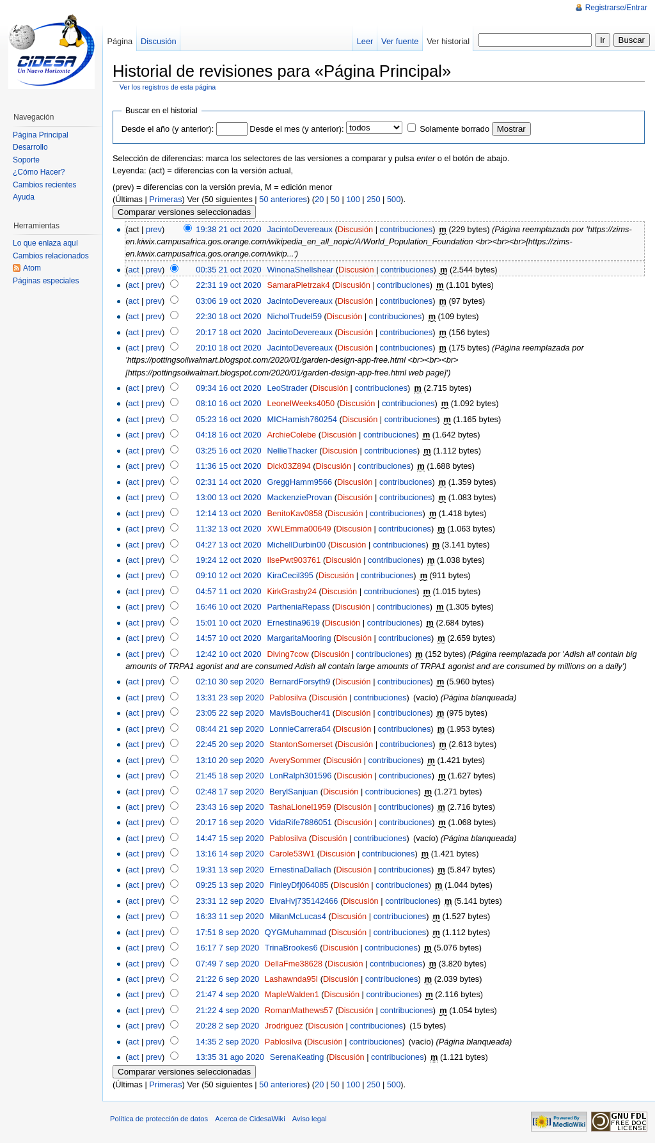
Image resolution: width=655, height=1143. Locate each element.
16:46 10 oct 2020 (228, 606)
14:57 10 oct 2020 (228, 638)
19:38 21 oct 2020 (228, 229)
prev (154, 229)
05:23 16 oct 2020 (228, 419)
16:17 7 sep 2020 (227, 947)
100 (352, 199)
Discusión (355, 229)
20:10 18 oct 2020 (228, 347)
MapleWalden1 (292, 994)
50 (335, 199)
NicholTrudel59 (294, 316)
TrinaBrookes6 (291, 947)
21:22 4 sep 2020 (227, 1010)
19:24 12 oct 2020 (228, 560)
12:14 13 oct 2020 (228, 513)
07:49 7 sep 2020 (227, 963)
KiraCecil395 (290, 575)
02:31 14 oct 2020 (228, 482)
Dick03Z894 (288, 466)
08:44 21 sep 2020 (230, 729)
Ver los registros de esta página (168, 87)
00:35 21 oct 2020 (228, 269)
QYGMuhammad (295, 932)
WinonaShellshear (300, 269)
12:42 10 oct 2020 (228, 654)
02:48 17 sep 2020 (230, 791)
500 (393, 199)
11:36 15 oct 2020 (228, 466)
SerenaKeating (297, 1057)
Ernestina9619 (293, 622)
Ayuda (24, 197)
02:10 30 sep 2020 (230, 681)
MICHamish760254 (302, 419)
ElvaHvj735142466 (303, 901)
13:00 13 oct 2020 (228, 497)
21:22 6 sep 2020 (227, 979)
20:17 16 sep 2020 (230, 822)
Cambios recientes (44, 184)
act (133, 269)
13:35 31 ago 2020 (230, 1057)
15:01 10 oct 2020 (228, 622)
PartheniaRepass (298, 606)
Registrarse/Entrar (616, 7)
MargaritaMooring (299, 638)
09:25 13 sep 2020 (230, 885)
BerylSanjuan (293, 791)
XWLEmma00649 (299, 528)
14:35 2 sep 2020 (227, 1041)
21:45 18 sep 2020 (230, 775)
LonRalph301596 (300, 775)
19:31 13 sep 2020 (230, 869)
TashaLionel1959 (300, 807)
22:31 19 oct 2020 (228, 285)
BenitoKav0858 (294, 513)
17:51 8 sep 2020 (227, 932)
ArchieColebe (291, 434)
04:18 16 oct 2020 (228, 434)
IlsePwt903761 (293, 560)
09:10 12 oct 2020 (228, 575)
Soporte (26, 159)
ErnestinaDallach (300, 869)
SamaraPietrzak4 (298, 285)
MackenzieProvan (299, 497)
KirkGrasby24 (292, 591)
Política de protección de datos (159, 1119)
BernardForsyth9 (299, 681)
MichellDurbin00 (296, 544)
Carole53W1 (292, 853)
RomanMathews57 (299, 1010)
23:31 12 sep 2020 (230, 901)
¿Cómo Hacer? (39, 172)
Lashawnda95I (291, 979)
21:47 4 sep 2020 (227, 994)
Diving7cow (287, 654)
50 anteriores (283, 199)
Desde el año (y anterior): (168, 129)
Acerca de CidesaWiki (250, 1119)
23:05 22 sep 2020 (230, 713)
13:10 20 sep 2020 (230, 760)
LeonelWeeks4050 (301, 403)
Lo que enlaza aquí (45, 243)
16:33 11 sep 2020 (230, 916)
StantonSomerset (301, 744)
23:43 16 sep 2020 (230, 807)
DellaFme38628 (293, 963)
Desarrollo (30, 147)
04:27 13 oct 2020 (228, 544)
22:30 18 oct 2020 (228, 316)
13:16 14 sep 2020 (230, 853)
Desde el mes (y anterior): (296, 129)
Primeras (165, 199)
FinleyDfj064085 (298, 885)
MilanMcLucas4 (297, 916)
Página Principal (40, 134)
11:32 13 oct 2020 (228, 528)
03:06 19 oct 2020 (228, 301)
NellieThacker (292, 450)
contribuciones (406, 229)
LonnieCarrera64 (300, 729)
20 (319, 199)
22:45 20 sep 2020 (230, 744)
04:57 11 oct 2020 (228, 591)
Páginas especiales (46, 280)
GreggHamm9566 (299, 482)
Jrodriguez (284, 1025)
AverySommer (295, 760)
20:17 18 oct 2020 (228, 332)
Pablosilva (287, 697)
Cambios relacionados (51, 255)
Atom (32, 268)
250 (373, 199)
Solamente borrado (454, 129)
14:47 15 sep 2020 (230, 838)
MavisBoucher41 (299, 713)
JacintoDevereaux (299, 229)
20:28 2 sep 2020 (227, 1025)
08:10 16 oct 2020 (228, 403)
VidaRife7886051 (300, 822)
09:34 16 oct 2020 (228, 388)
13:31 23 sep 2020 (230, 697)
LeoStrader (287, 388)
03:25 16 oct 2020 (228, 450)
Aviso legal (309, 1119)
